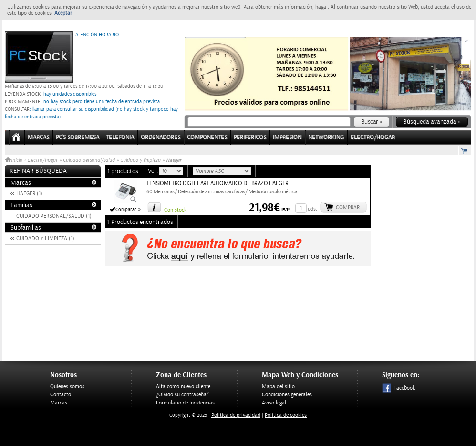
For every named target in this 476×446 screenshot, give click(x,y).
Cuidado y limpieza (140, 160)
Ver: (153, 171)
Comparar (125, 209)
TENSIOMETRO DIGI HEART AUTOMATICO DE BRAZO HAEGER (217, 183)
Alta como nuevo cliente (183, 386)
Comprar (348, 207)
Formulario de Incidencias (185, 403)
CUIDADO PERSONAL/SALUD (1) (54, 216)
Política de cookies (286, 415)
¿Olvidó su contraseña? (182, 395)
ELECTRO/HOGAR (373, 137)
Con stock (175, 210)
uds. (312, 209)
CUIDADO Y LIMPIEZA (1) (45, 238)
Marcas (38, 137)
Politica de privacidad (235, 415)
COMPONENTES (207, 137)
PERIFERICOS (250, 137)
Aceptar (63, 13)
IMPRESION (287, 137)
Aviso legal (274, 403)
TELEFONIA (120, 137)
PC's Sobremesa (77, 137)
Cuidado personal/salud (89, 160)
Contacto (60, 395)
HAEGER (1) (29, 194)
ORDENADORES (160, 137)
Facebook (398, 388)
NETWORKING (326, 137)
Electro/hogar (42, 160)
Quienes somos (67, 386)
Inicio (14, 160)
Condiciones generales (287, 395)
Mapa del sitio (278, 386)
